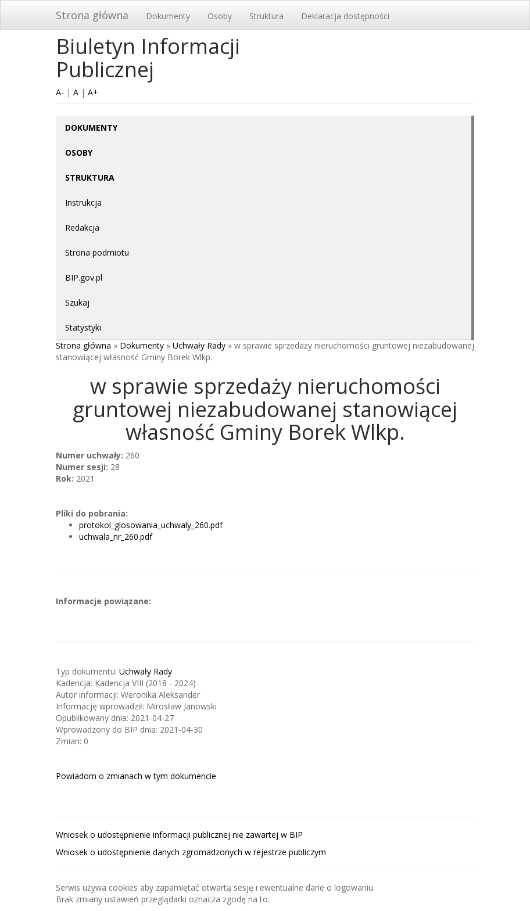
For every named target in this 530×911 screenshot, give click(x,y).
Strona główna (92, 15)
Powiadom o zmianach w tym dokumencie (136, 775)
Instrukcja (83, 202)
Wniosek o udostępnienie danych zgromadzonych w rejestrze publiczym (191, 852)
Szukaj (77, 302)
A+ (93, 92)
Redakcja (82, 227)
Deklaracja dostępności (345, 15)
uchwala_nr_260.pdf (115, 536)
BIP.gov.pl (83, 277)
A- (60, 92)
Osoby (219, 15)
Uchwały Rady (199, 345)
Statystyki (83, 327)
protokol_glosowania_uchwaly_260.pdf (151, 524)
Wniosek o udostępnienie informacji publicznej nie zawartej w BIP (179, 834)
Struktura (266, 15)
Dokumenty (168, 15)
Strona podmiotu (97, 252)
